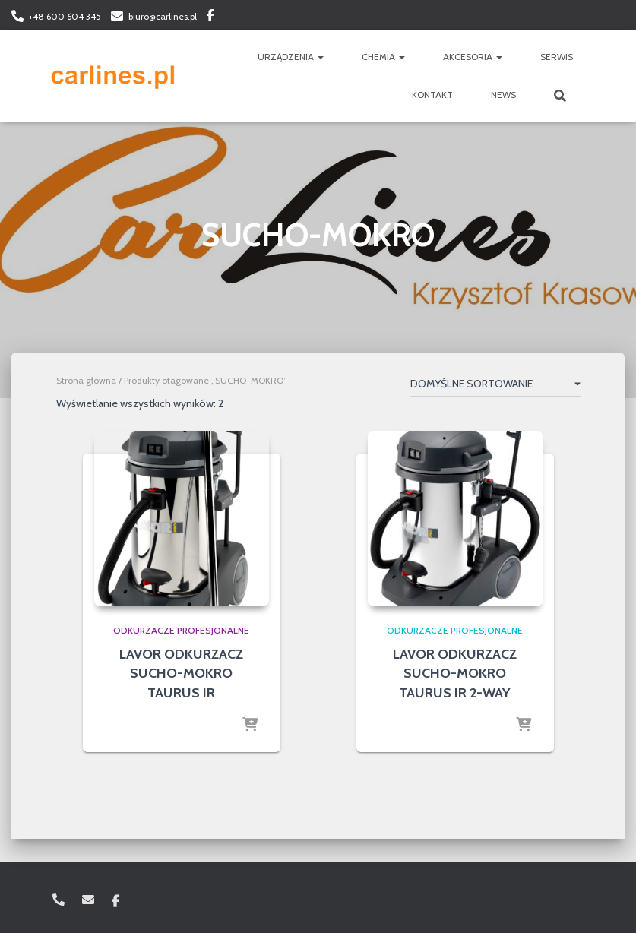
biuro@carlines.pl (162, 16)
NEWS (503, 94)
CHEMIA (383, 56)
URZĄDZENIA (291, 56)
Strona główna (86, 380)
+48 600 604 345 (65, 16)
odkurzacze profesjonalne (181, 630)
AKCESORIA (472, 56)
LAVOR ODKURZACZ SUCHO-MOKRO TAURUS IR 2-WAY (455, 673)
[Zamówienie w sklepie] (495, 386)
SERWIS (556, 56)
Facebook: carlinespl (210, 17)
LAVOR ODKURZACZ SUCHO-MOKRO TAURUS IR (181, 673)
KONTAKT (432, 94)
